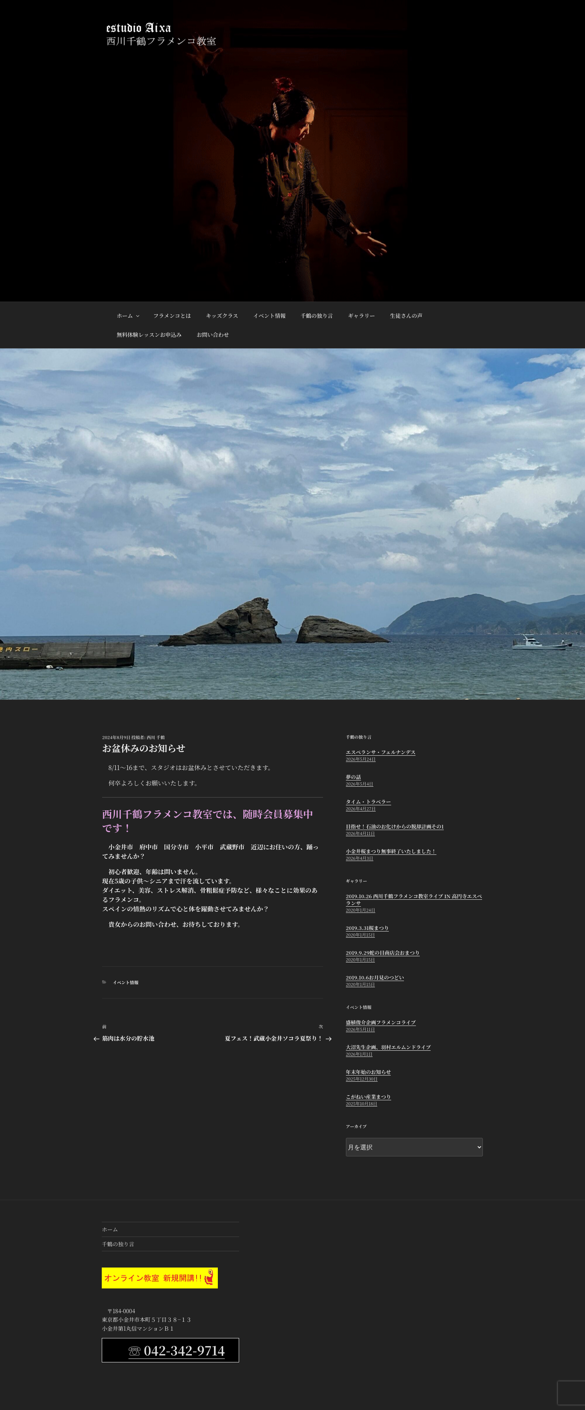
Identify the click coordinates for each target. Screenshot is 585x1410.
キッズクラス (222, 315)
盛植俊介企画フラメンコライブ (381, 1022)
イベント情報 (269, 315)
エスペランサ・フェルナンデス (381, 752)
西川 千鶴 (156, 737)
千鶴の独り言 (317, 315)
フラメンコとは (172, 315)
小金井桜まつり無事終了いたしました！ (391, 851)
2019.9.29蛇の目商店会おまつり (383, 952)
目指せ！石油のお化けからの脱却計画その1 (395, 826)
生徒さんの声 (406, 315)
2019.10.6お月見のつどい (375, 977)
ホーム (128, 315)
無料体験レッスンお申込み (149, 334)
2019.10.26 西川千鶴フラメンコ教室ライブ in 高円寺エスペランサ (414, 899)
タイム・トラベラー (368, 801)
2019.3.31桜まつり (367, 927)
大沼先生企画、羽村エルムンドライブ (388, 1047)
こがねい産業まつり (368, 1096)
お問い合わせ (213, 334)
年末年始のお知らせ (368, 1072)
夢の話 (353, 776)
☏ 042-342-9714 (176, 1350)
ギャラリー (361, 315)
